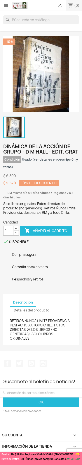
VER (77, 454)
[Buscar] (41, 19)
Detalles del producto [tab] (31, 310)
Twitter (19, 363)
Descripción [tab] (23, 302)
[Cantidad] (8, 231)
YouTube (31, 363)
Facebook (7, 363)
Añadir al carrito (46, 231)
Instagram (43, 363)
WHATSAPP (74, 459)
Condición (12, 159)
